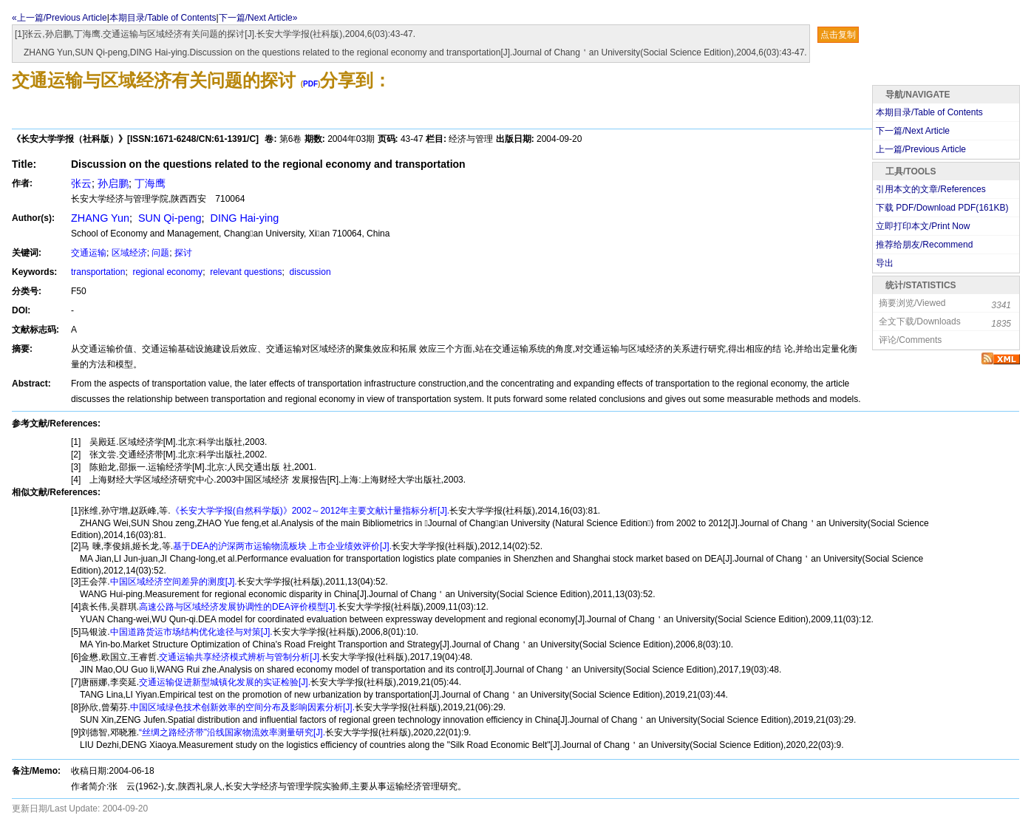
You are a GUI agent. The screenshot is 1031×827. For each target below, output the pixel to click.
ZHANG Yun (100, 218)
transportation (98, 272)
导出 (885, 263)
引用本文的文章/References (931, 189)
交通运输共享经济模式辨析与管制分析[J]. (240, 657)
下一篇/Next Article (913, 131)
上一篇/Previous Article (921, 149)
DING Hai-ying (243, 218)
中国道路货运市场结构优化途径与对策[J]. (191, 632)
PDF (310, 84)
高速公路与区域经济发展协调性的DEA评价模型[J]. (238, 607)
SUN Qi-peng (168, 218)
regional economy (166, 272)
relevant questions (245, 272)
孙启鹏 (113, 183)
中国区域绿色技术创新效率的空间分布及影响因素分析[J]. (242, 707)
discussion (308, 272)
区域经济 (129, 253)
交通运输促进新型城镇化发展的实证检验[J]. (224, 682)
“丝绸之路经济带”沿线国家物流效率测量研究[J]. (232, 732)
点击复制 (838, 35)
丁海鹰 (150, 183)
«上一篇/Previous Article (59, 18)
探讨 (183, 253)
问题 (160, 253)
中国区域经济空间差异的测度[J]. (173, 581)
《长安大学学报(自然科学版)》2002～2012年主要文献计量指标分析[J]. (310, 511)
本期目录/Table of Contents (163, 18)
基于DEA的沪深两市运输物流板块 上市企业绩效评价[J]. (282, 546)
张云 (81, 183)
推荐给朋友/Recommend (924, 244)
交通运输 (88, 253)
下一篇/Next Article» (258, 18)
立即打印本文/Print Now (923, 226)
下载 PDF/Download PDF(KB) (942, 208)
